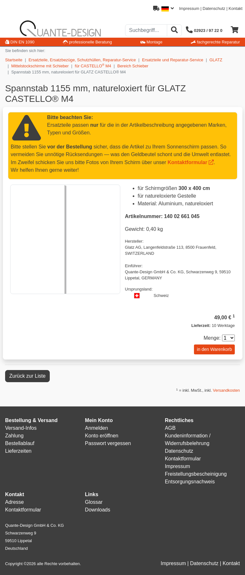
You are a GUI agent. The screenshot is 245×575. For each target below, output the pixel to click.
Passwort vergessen (108, 443)
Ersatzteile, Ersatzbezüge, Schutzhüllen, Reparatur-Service (82, 59)
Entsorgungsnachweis (190, 481)
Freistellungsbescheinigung (196, 474)
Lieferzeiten (18, 451)
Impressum (189, 8)
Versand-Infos (21, 428)
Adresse (14, 502)
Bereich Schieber (132, 66)
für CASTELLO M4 (93, 65)
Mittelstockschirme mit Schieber (40, 66)
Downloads (97, 509)
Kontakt (235, 8)
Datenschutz (214, 8)
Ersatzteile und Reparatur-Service (172, 59)
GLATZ (216, 59)
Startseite (13, 59)
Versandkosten (226, 390)
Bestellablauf (19, 443)
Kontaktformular (187, 162)
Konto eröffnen (101, 435)
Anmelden (96, 428)
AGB (170, 428)
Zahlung (14, 435)
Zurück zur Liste (27, 376)
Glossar (93, 502)
